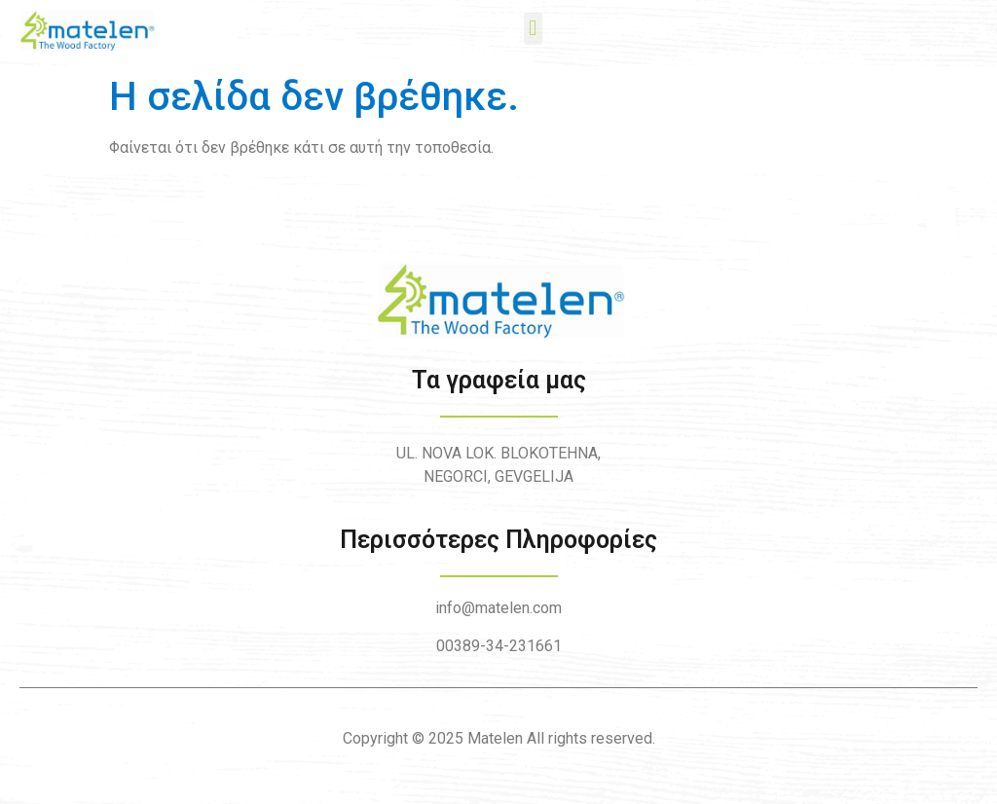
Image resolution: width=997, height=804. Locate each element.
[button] (533, 29)
